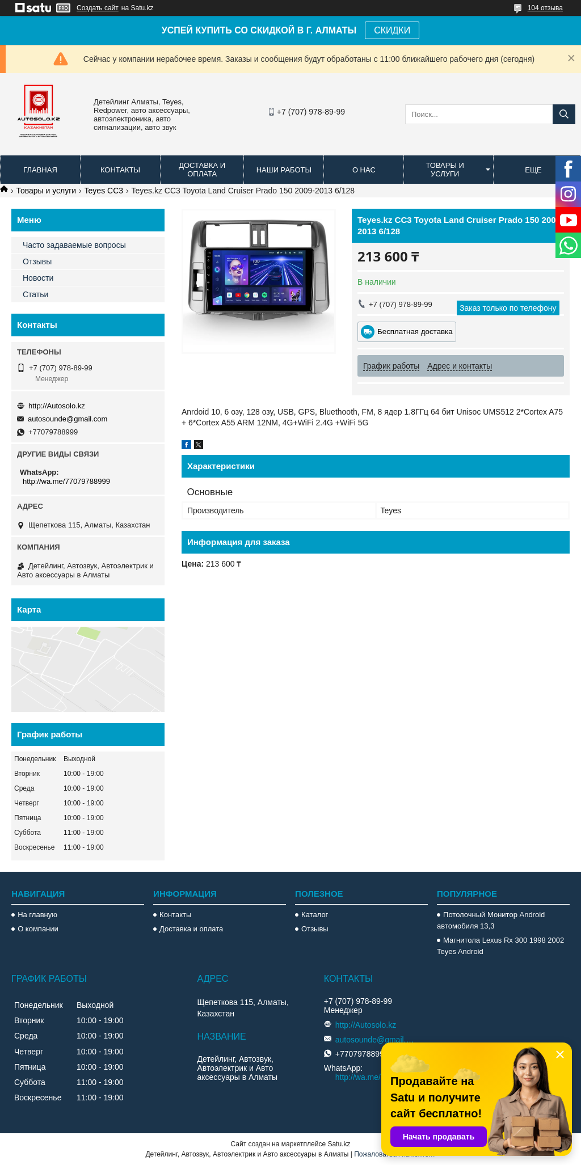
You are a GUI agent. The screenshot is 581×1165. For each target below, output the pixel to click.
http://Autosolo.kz (56, 406)
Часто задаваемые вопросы (74, 245)
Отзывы (37, 261)
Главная (40, 170)
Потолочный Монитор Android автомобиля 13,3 (491, 920)
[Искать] (564, 114)
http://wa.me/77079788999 (66, 481)
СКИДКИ (392, 30)
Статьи (35, 294)
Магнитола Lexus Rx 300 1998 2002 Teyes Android (500, 946)
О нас (364, 170)
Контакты (120, 170)
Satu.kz (338, 1144)
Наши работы (283, 170)
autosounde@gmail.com (67, 419)
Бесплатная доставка (415, 331)
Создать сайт (98, 8)
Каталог (314, 914)
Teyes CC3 (104, 190)
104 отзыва (545, 8)
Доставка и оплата (202, 169)
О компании (38, 929)
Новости (38, 277)
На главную (37, 914)
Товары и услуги (445, 169)
